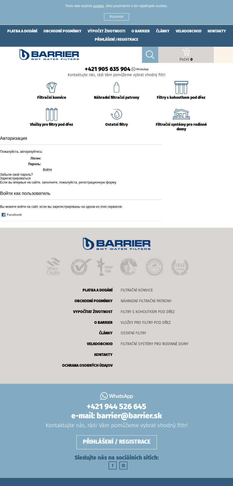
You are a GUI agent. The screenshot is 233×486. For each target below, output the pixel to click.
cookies (98, 6)
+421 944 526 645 (116, 407)
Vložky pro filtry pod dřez (146, 322)
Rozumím (116, 17)
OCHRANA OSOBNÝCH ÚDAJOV (87, 366)
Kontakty (217, 31)
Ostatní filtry (133, 333)
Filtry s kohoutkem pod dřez (148, 312)
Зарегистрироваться (15, 178)
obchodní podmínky (62, 31)
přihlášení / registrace (116, 442)
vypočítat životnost (93, 312)
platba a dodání (22, 31)
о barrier (140, 31)
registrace (127, 40)
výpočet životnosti (106, 31)
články (163, 31)
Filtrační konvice (137, 290)
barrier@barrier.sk (129, 416)
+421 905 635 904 (107, 69)
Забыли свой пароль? (16, 174)
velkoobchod (188, 31)
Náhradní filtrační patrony (146, 301)
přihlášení (105, 40)
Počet (186, 54)
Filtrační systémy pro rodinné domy (154, 344)
